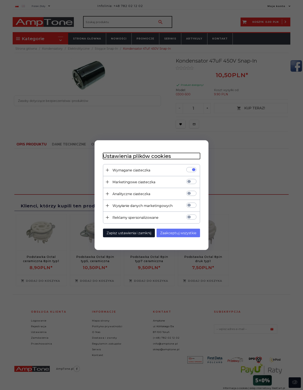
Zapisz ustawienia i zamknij (129, 233)
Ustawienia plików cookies (137, 156)
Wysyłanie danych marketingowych (142, 206)
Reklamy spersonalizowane (135, 217)
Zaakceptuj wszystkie (178, 233)
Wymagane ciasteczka (131, 170)
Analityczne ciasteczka (131, 194)
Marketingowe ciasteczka (133, 182)
